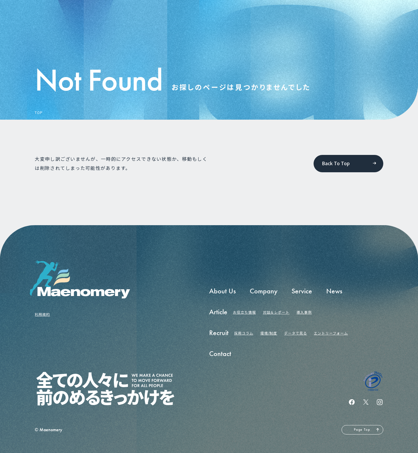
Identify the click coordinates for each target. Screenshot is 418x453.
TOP (39, 113)
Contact (220, 354)
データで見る (295, 332)
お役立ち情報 (244, 312)
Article (218, 312)
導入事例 (304, 312)
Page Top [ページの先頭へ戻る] (362, 429)
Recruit (219, 333)
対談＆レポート (276, 312)
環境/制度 (268, 332)
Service (302, 291)
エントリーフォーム (331, 332)
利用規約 (42, 314)
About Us (222, 291)
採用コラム (243, 332)
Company (264, 291)
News (334, 291)
